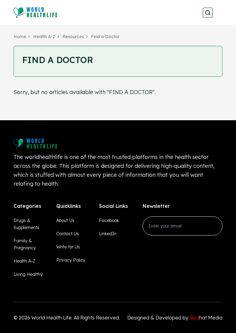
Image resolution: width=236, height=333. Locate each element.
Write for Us (68, 247)
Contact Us (67, 233)
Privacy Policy (70, 260)
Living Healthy (28, 274)
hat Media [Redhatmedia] (206, 318)
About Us (65, 220)
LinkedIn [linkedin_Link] (107, 233)
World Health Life (51, 318)
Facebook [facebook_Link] (109, 220)
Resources (73, 36)
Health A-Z (44, 36)
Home (20, 36)
